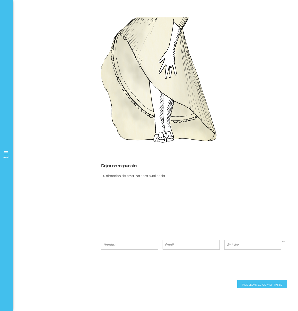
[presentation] (129, 265)
